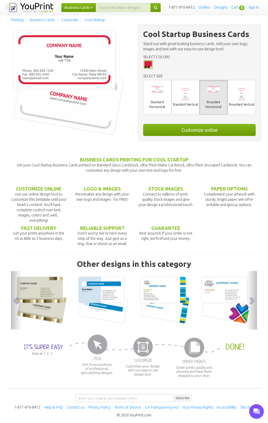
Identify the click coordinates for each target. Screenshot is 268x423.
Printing (17, 20)
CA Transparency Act (162, 407)
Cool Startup (95, 20)
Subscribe (182, 398)
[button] (16, 300)
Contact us (76, 407)
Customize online (199, 130)
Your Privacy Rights (198, 407)
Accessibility (226, 407)
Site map (247, 407)
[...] (123, 7)
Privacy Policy (99, 407)
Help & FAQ (53, 407)
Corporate (69, 20)
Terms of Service (127, 407)
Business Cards (42, 20)
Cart (234, 7)
